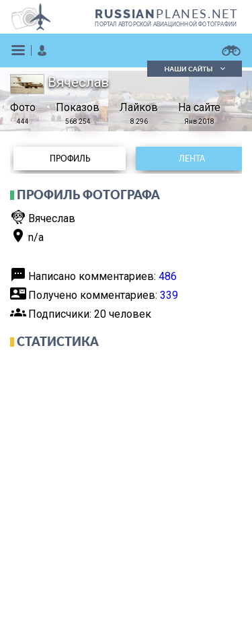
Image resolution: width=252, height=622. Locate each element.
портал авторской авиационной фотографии (166, 24)
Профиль (70, 158)
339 (169, 295)
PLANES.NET (167, 13)
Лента (192, 158)
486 (168, 276)
